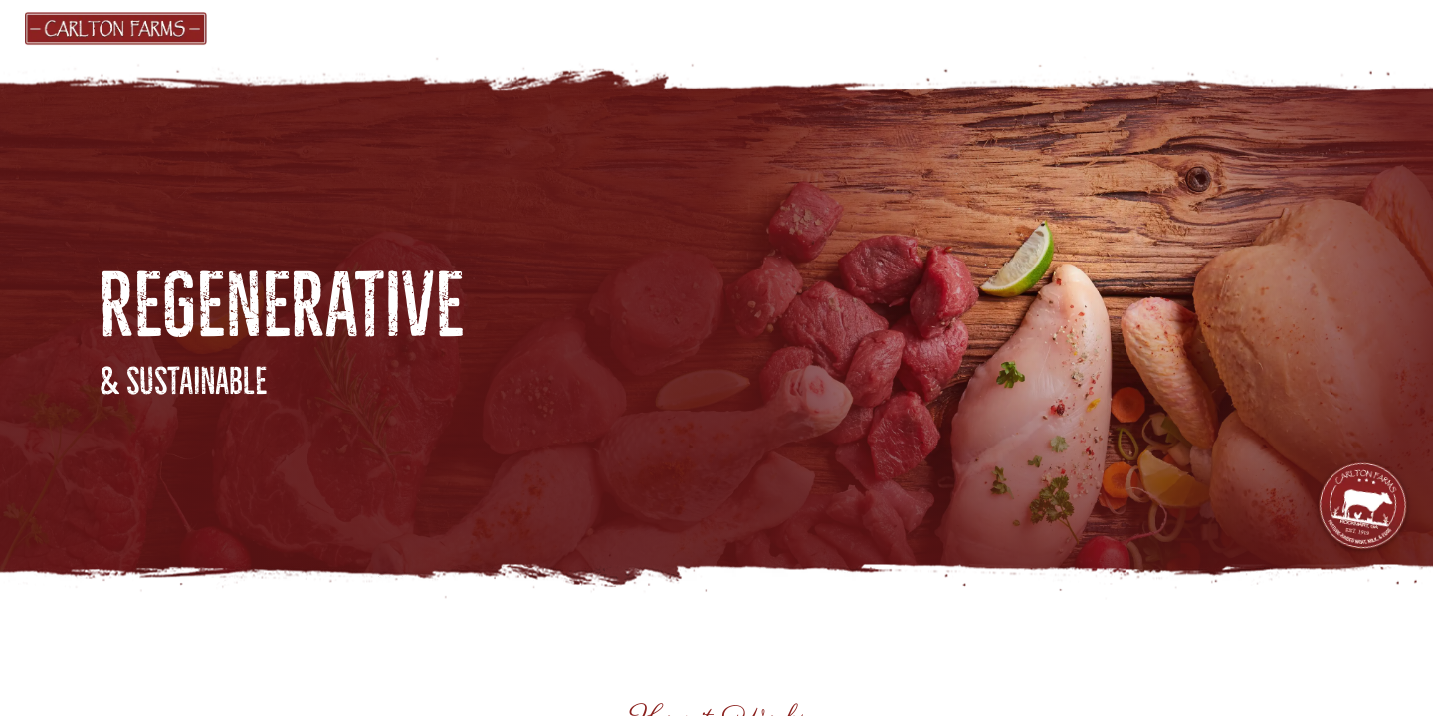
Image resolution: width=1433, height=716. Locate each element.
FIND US (615, 27)
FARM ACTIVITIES (1074, 27)
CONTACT (1221, 27)
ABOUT (855, 27)
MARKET (389, 27)
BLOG (953, 27)
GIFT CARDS (502, 27)
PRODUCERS (743, 27)
